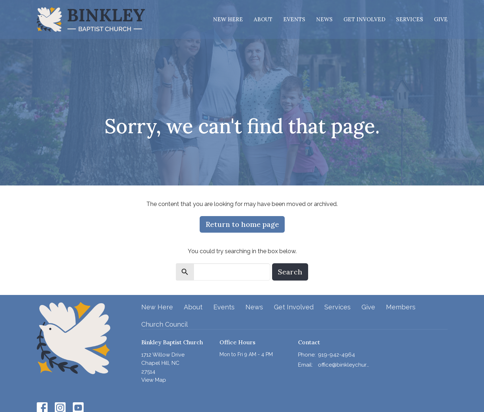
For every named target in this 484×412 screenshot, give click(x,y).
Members (401, 307)
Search (290, 271)
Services (409, 19)
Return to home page (242, 224)
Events (294, 19)
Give (441, 19)
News (324, 19)
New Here (228, 19)
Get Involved (364, 19)
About (263, 19)
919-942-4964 (336, 354)
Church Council (164, 324)
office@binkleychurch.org (343, 365)
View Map (153, 380)
